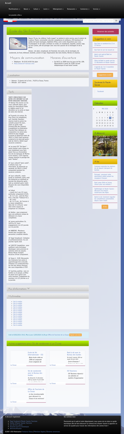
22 (107, 123)
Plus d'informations (19, 288)
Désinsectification (16, 428)
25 (97, 126)
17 (113, 120)
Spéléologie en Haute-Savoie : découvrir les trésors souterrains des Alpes (104, 190)
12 (99, 120)
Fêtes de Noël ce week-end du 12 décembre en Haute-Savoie (104, 61)
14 (105, 120)
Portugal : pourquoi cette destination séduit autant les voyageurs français (104, 176)
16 (110, 120)
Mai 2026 (105, 109)
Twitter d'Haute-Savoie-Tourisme (21, 423)
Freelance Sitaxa (27, 432)
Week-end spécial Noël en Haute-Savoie (103, 55)
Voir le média (17, 302)
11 (97, 120)
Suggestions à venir (105, 75)
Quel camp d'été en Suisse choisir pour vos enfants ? (103, 183)
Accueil (8, 3)
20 (102, 123)
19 (99, 123)
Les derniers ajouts (16, 425)
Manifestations (14, 9)
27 (102, 126)
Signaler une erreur (75, 335)
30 (110, 126)
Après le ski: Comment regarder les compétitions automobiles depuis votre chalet (104, 198)
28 (105, 126)
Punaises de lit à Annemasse (19, 427)
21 (105, 123)
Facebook (100, 91)
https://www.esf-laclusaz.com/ (24, 63)
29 (107, 126)
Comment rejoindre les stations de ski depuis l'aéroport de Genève (104, 168)
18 (97, 123)
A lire (105, 207)
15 (107, 120)
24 (113, 123)
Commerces (84, 9)
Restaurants (72, 9)
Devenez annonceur (53, 432)
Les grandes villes (15, 15)
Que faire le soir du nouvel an (104, 50)
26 (99, 126)
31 (113, 126)
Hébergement (58, 9)
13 (102, 120)
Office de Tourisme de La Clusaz (58, 335)
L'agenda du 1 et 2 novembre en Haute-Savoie (104, 68)
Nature (27, 9)
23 (110, 123)
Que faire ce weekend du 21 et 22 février (104, 44)
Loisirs (46, 9)
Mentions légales (39, 432)
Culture (36, 9)
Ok (116, 21)
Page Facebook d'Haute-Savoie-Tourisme (23, 421)
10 (113, 118)
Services (96, 9)
